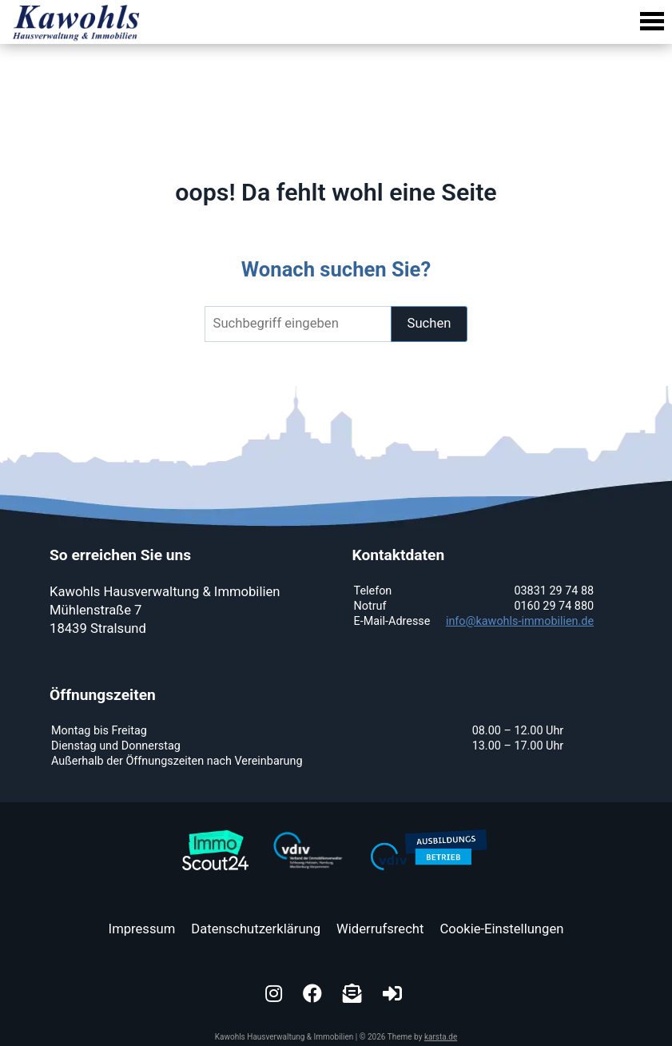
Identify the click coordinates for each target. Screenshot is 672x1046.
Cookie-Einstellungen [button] (501, 929)
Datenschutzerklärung (255, 929)
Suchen (429, 323)
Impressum (142, 929)
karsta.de (440, 1036)
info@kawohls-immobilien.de (520, 621)
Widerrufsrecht (379, 929)
